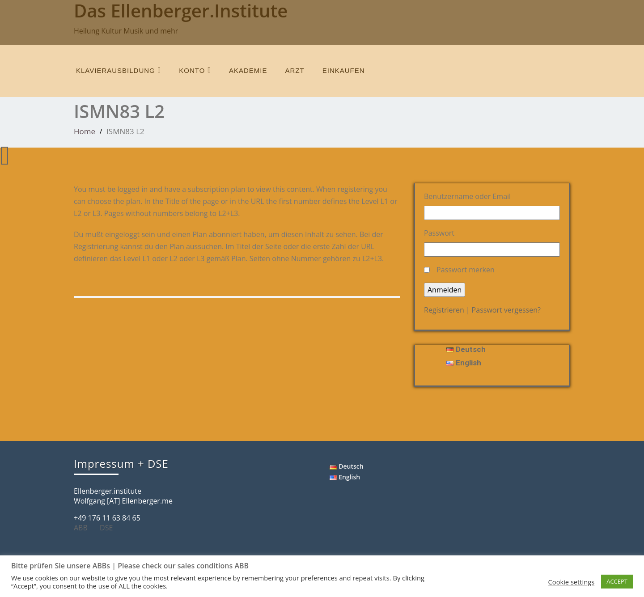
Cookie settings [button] (571, 582)
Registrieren (444, 310)
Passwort (439, 233)
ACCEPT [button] (616, 581)
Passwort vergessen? (506, 310)
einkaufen (343, 70)
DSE (109, 528)
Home (84, 131)
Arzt (295, 70)
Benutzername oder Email (467, 196)
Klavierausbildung (118, 70)
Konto (195, 70)
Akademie (248, 70)
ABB (84, 528)
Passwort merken (465, 270)
